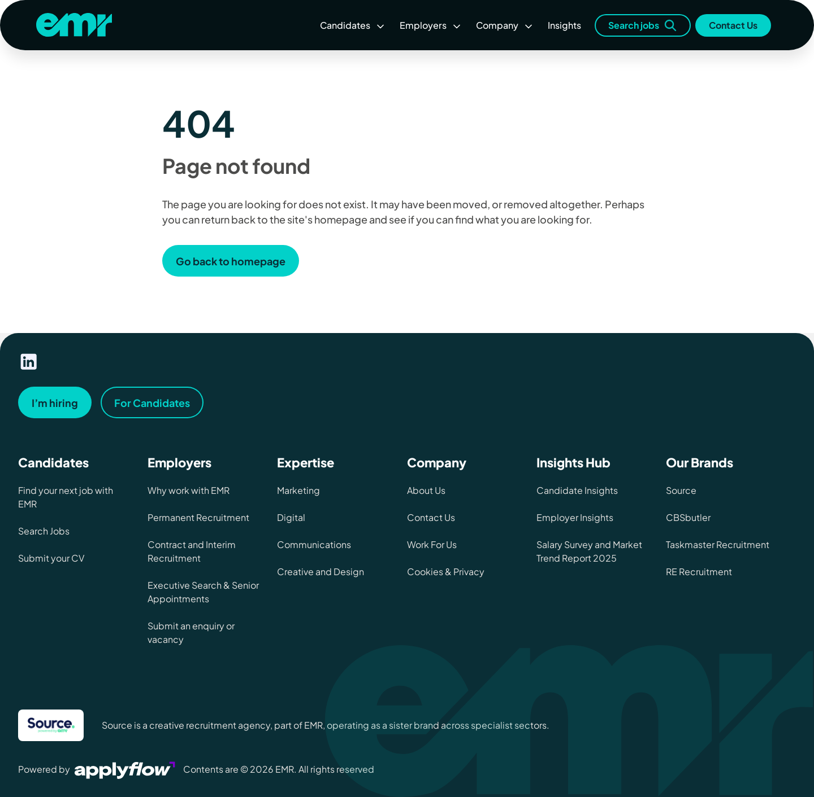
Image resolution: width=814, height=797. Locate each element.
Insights (564, 25)
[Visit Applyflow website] (126, 769)
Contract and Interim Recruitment (192, 551)
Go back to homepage (230, 261)
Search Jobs (44, 531)
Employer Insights (574, 517)
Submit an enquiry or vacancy (191, 632)
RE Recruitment (699, 571)
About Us (426, 490)
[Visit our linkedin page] (29, 362)
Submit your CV (51, 558)
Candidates (353, 25)
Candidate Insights (577, 490)
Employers (431, 25)
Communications (314, 544)
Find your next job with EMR (65, 497)
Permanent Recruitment (198, 517)
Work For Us (432, 544)
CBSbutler (688, 517)
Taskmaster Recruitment (717, 544)
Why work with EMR (189, 490)
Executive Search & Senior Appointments (203, 592)
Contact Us (733, 25)
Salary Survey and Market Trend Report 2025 (589, 551)
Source (681, 490)
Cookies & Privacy (445, 571)
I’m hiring (55, 402)
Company (505, 25)
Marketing (298, 490)
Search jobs (642, 25)
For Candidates (152, 402)
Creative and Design (320, 571)
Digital (291, 517)
